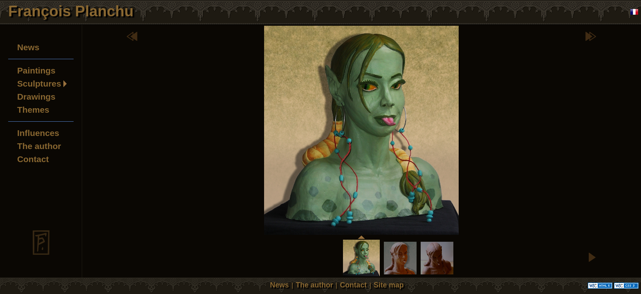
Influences (38, 133)
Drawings (36, 96)
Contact (33, 159)
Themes (33, 109)
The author (39, 146)
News (28, 47)
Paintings (36, 70)
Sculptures (39, 83)
